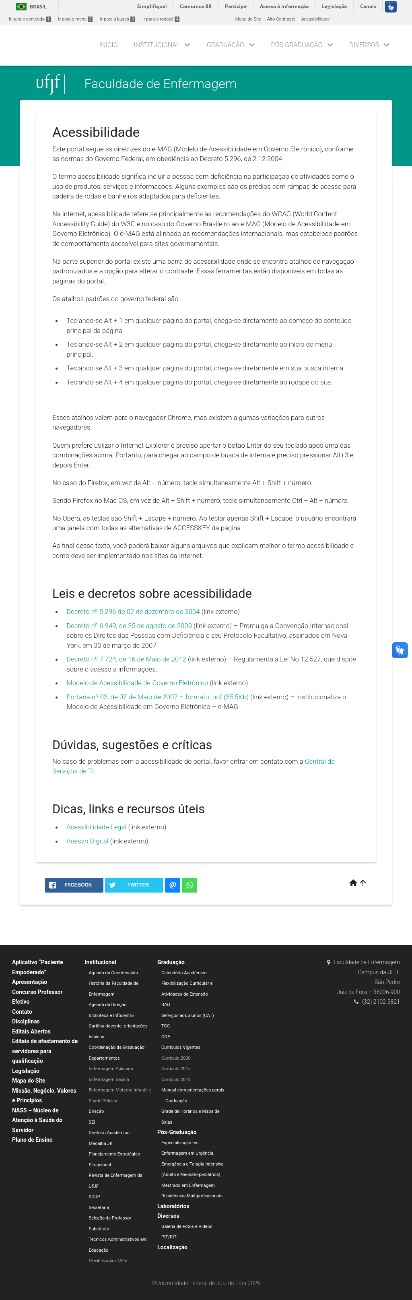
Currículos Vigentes (180, 1047)
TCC (165, 1026)
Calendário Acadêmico (184, 973)
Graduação (225, 45)
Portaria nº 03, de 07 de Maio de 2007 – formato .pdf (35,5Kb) (157, 697)
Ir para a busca (117, 19)
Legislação (25, 1071)
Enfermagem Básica (109, 1079)
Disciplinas (26, 1021)
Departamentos (104, 1058)
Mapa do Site (248, 19)
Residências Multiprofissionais (191, 1196)
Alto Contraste (281, 19)
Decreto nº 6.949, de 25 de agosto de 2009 (129, 626)
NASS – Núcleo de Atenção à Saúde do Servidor (37, 1120)
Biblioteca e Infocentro (111, 1015)
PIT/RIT (169, 1237)
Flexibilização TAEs (108, 1260)
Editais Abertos (31, 1031)
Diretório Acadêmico (109, 1132)
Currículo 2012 (176, 1079)
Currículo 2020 (176, 1058)
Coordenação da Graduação (117, 1047)
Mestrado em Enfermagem (188, 1185)
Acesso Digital (87, 841)
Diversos (364, 45)
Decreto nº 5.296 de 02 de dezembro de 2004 (134, 612)
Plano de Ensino (32, 1140)
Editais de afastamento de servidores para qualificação (45, 1051)
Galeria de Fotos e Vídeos (186, 1226)
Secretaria (99, 1207)
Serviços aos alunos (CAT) (187, 1015)
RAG (165, 1004)
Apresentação (29, 982)
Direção (96, 1111)
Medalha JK (101, 1143)
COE (165, 1037)
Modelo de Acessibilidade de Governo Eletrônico (137, 683)
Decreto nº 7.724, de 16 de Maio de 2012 (126, 659)
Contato (22, 1012)
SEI (92, 1122)
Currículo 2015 (176, 1068)
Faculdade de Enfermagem (160, 84)
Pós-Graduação (297, 45)
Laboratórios (173, 1206)
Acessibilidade (315, 19)
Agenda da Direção (108, 1004)
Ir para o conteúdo (30, 19)
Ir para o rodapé (160, 19)
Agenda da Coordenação (113, 973)
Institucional (156, 45)
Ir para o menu (75, 19)
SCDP (94, 1196)
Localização (172, 1247)
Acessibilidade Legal (96, 827)
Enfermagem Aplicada (111, 1068)
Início (108, 45)
